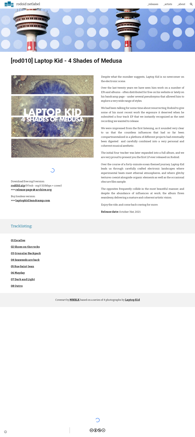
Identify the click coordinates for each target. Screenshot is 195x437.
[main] (97, 60)
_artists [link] (167, 4)
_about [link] (181, 4)
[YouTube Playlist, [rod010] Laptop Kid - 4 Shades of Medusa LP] (97, 360)
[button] (191, 4)
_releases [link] (152, 4)
